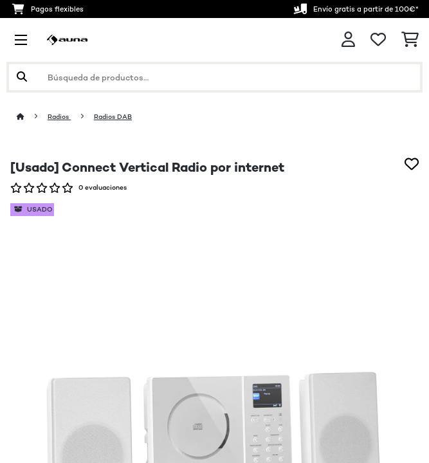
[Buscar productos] (214, 77)
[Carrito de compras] (410, 39)
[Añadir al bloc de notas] (412, 164)
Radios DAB (113, 117)
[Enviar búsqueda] (22, 77)
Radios (59, 117)
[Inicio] (32, 117)
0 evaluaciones (102, 187)
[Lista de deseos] (378, 39)
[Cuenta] (348, 40)
